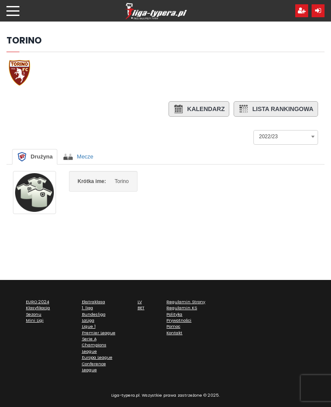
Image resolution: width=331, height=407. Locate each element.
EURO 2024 (37, 301)
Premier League (99, 333)
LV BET (140, 305)
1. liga (87, 308)
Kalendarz (199, 109)
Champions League (94, 348)
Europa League (97, 357)
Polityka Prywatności (178, 317)
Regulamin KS (181, 308)
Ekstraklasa (93, 301)
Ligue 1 (89, 326)
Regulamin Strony (185, 301)
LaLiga (88, 320)
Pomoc (173, 326)
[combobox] (286, 136)
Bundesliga (94, 314)
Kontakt (174, 333)
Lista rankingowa (275, 109)
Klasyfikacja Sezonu (38, 311)
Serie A (89, 339)
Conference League (94, 367)
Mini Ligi (35, 320)
